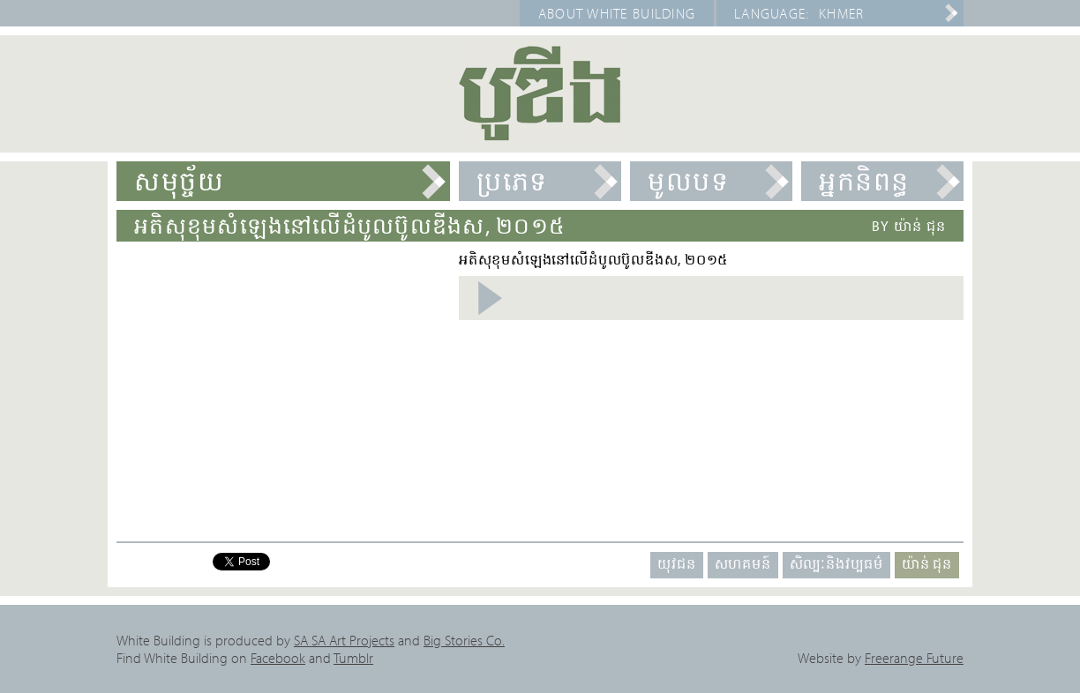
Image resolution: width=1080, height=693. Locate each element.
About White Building (617, 13)
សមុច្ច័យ (179, 180)
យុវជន (676, 563)
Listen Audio (489, 298)
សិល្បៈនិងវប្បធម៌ (836, 563)
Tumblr (353, 658)
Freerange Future (914, 658)
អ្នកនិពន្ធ (864, 180)
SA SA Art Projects (344, 640)
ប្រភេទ (512, 180)
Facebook (278, 658)
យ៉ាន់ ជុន (927, 563)
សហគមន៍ (743, 563)
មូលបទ (688, 180)
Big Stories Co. (464, 640)
